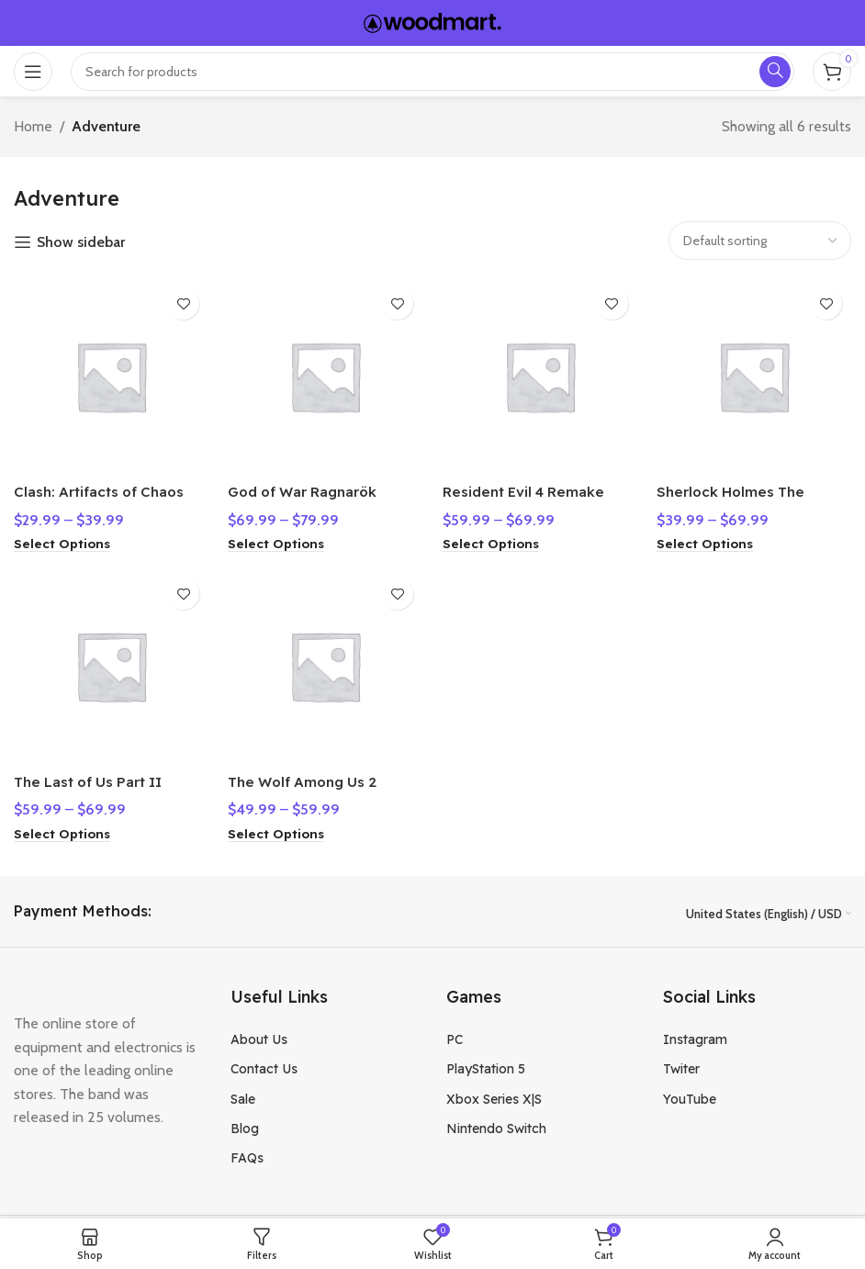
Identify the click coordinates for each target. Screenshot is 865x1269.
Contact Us (264, 1066)
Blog (244, 1125)
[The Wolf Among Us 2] (325, 665)
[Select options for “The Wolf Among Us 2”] (280, 831)
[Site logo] (432, 21)
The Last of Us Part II (94, 778)
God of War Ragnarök (311, 486)
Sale (242, 1095)
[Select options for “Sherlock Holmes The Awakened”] (712, 538)
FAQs (247, 1155)
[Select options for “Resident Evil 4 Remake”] (495, 538)
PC (454, 1036)
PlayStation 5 (485, 1066)
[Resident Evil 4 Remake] (540, 372)
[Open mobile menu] (33, 71)
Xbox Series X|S (494, 1095)
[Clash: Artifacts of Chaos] (108, 372)
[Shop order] (759, 240)
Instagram (695, 1036)
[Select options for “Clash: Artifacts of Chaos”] (63, 538)
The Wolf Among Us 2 (310, 778)
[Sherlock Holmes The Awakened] (757, 372)
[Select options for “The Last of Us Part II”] (63, 831)
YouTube (689, 1095)
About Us (258, 1036)
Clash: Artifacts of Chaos (104, 486)
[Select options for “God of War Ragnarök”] (280, 538)
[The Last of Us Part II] (108, 665)
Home (33, 126)
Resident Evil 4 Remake (531, 486)
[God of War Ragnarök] (325, 372)
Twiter (681, 1066)
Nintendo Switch (496, 1125)
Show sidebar (81, 242)
